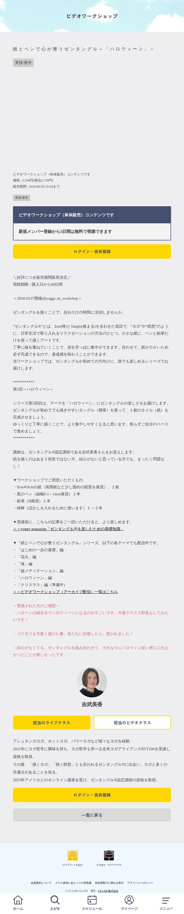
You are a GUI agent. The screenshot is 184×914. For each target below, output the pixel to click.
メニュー (166, 903)
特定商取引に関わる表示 (109, 882)
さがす (55, 903)
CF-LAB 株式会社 (108, 890)
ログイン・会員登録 (92, 251)
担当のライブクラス (51, 722)
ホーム (18, 903)
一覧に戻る (92, 815)
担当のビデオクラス (132, 722)
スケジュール (92, 903)
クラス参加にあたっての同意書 (73, 882)
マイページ (129, 903)
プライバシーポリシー (140, 882)
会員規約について (41, 882)
